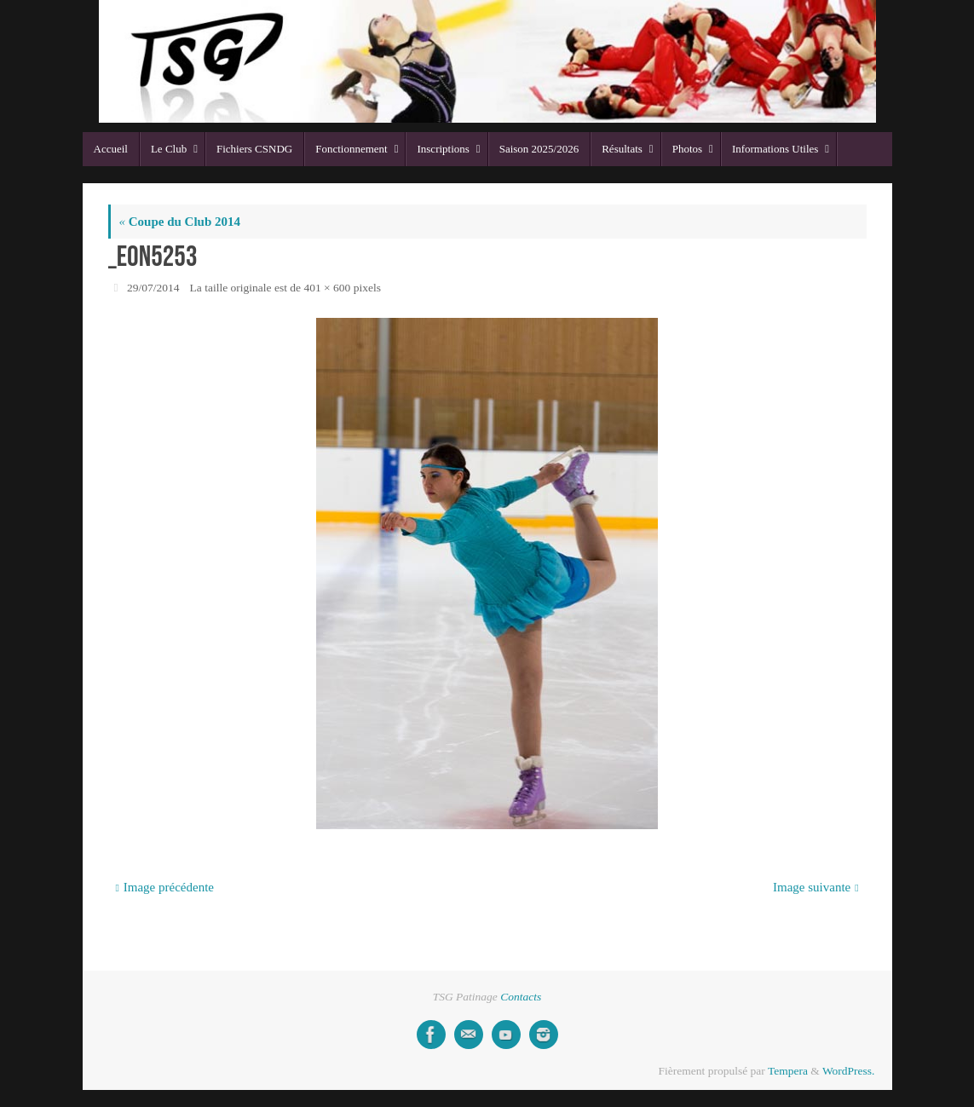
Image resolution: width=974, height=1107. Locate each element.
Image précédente (164, 887)
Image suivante (816, 887)
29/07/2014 (153, 287)
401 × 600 (326, 287)
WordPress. (848, 1070)
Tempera (788, 1070)
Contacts (520, 996)
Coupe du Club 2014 (180, 221)
